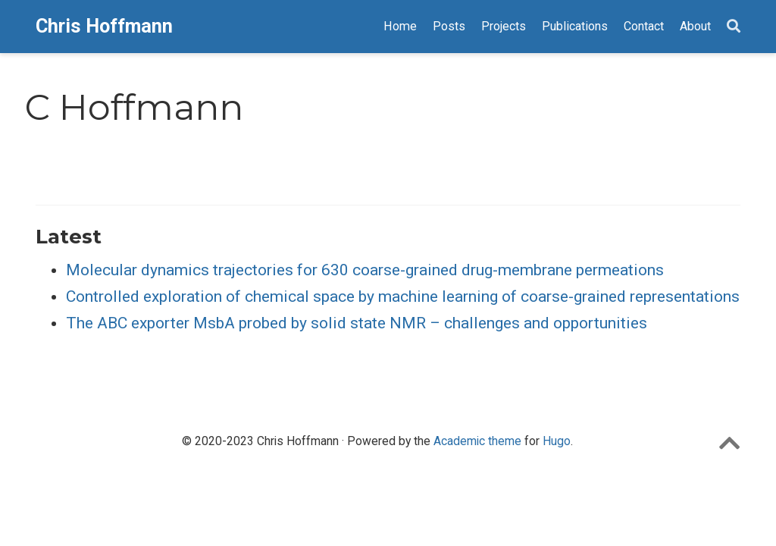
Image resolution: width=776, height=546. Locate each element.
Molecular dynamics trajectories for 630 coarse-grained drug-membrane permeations (365, 270)
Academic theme (477, 441)
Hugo (557, 441)
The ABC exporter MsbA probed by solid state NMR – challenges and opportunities (356, 323)
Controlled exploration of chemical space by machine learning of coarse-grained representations (403, 296)
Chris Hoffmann (104, 26)
